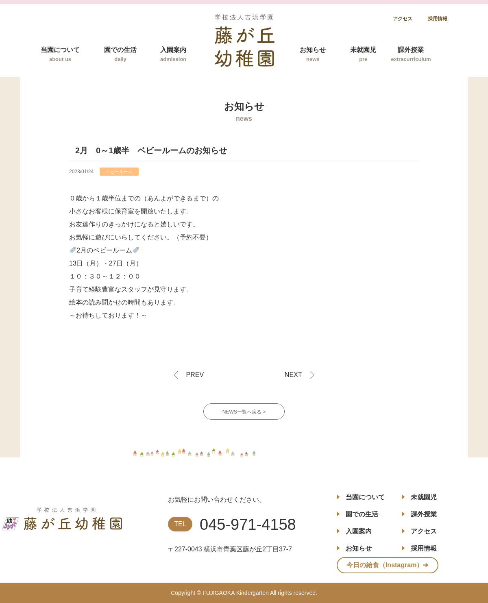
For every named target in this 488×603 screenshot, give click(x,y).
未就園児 (363, 54)
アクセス (402, 18)
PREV (195, 374)
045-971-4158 (248, 524)
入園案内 (173, 54)
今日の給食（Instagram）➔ (387, 565)
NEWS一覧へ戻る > (244, 412)
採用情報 (437, 18)
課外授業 (411, 54)
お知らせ (313, 54)
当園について (60, 54)
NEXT (293, 374)
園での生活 (120, 54)
